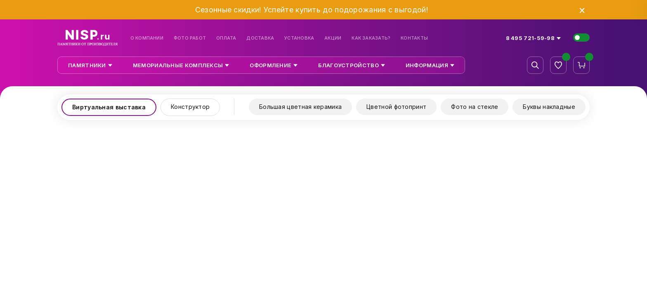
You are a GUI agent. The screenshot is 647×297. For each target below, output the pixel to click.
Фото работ (190, 38)
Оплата (226, 38)
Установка (299, 38)
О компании (146, 38)
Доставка (260, 38)
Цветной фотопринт (396, 106)
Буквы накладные (549, 106)
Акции (332, 38)
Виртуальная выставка (109, 107)
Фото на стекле (474, 106)
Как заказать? (371, 38)
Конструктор (190, 106)
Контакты (414, 38)
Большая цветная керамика (300, 106)
